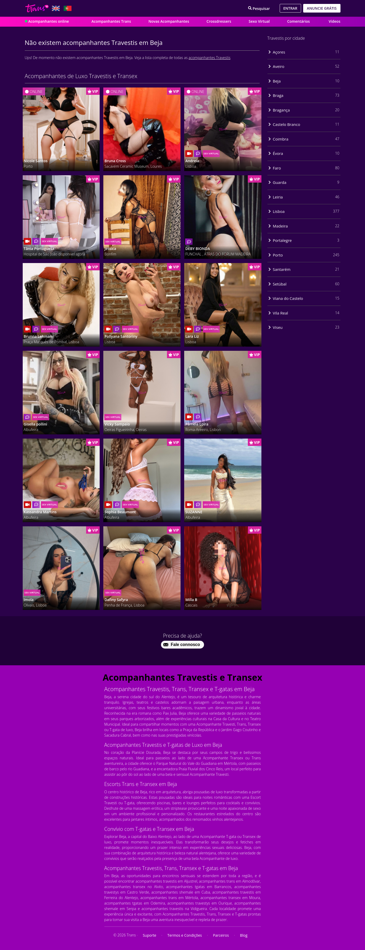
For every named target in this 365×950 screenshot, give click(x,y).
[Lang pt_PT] (67, 8)
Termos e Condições (184, 935)
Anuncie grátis (322, 8)
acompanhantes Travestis (209, 57)
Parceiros (221, 935)
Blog (244, 935)
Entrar (290, 8)
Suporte (149, 935)
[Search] (259, 8)
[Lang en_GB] (56, 8)
